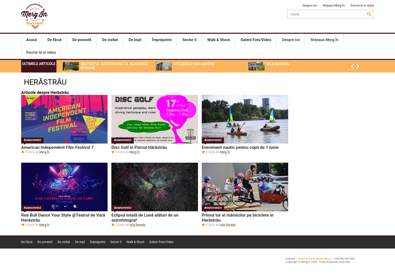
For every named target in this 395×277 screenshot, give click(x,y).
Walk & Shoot (135, 242)
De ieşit (80, 242)
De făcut (26, 242)
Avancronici (32, 140)
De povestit (45, 242)
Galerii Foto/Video (161, 242)
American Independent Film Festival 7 (57, 147)
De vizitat (64, 242)
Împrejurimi (97, 242)
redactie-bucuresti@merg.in (315, 258)
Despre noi (310, 5)
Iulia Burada (137, 225)
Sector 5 (115, 242)
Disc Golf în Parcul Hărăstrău (139, 147)
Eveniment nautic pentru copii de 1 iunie (240, 147)
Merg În (44, 152)
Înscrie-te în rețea (362, 5)
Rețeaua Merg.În (334, 5)
